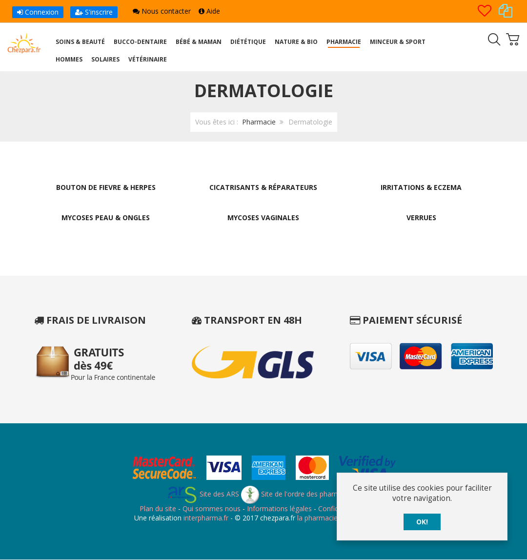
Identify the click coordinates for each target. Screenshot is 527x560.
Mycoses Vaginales (263, 218)
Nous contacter (162, 11)
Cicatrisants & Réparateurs (263, 187)
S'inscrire (94, 12)
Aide (209, 11)
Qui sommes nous (211, 509)
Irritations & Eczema (421, 187)
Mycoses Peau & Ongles (105, 218)
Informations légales (279, 509)
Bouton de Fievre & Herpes (106, 187)
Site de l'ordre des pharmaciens (300, 494)
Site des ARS (203, 494)
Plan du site (158, 509)
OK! (422, 521)
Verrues (421, 218)
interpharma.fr (205, 518)
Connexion (38, 12)
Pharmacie (259, 121)
